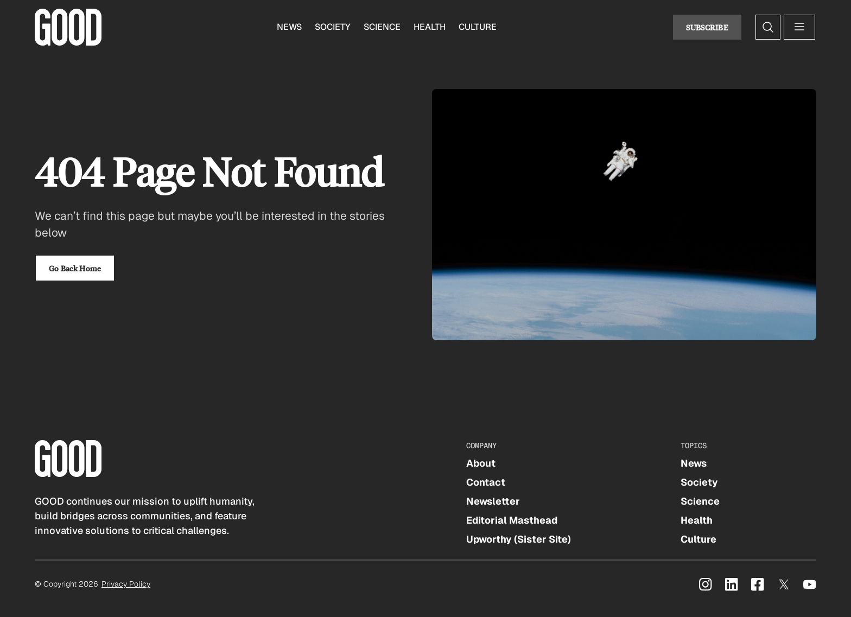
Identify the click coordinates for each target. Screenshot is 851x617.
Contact (485, 482)
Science (382, 27)
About (481, 463)
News (289, 27)
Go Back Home (75, 268)
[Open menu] (799, 27)
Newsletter (493, 501)
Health (430, 27)
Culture (478, 27)
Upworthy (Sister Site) (518, 539)
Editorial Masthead (511, 520)
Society (333, 27)
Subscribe (707, 27)
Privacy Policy (125, 584)
